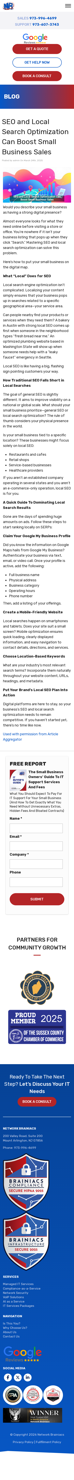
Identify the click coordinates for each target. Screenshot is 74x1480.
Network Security (15, 1293)
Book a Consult (37, 76)
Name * (16, 818)
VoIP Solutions (13, 1297)
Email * (16, 836)
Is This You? (11, 1323)
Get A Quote (37, 49)
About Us (9, 1332)
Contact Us (11, 1336)
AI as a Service (13, 1301)
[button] (68, 6)
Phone (15, 872)
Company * (19, 854)
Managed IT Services (18, 1284)
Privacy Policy (23, 1442)
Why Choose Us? (15, 1328)
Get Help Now (37, 62)
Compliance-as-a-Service (21, 1288)
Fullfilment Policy (48, 1442)
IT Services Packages (18, 1306)
